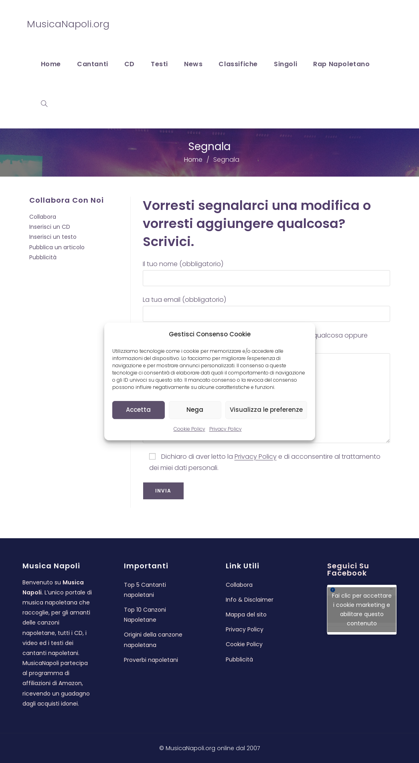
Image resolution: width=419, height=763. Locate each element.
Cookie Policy (189, 428)
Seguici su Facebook (348, 569)
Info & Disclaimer (249, 600)
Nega (194, 409)
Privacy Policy (225, 428)
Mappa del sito (246, 614)
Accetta (138, 409)
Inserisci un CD (49, 227)
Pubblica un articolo (57, 247)
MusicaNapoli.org (68, 24)
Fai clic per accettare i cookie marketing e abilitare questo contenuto (362, 609)
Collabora (42, 217)
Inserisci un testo (53, 237)
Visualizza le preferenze (266, 409)
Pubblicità (43, 257)
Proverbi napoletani (151, 660)
